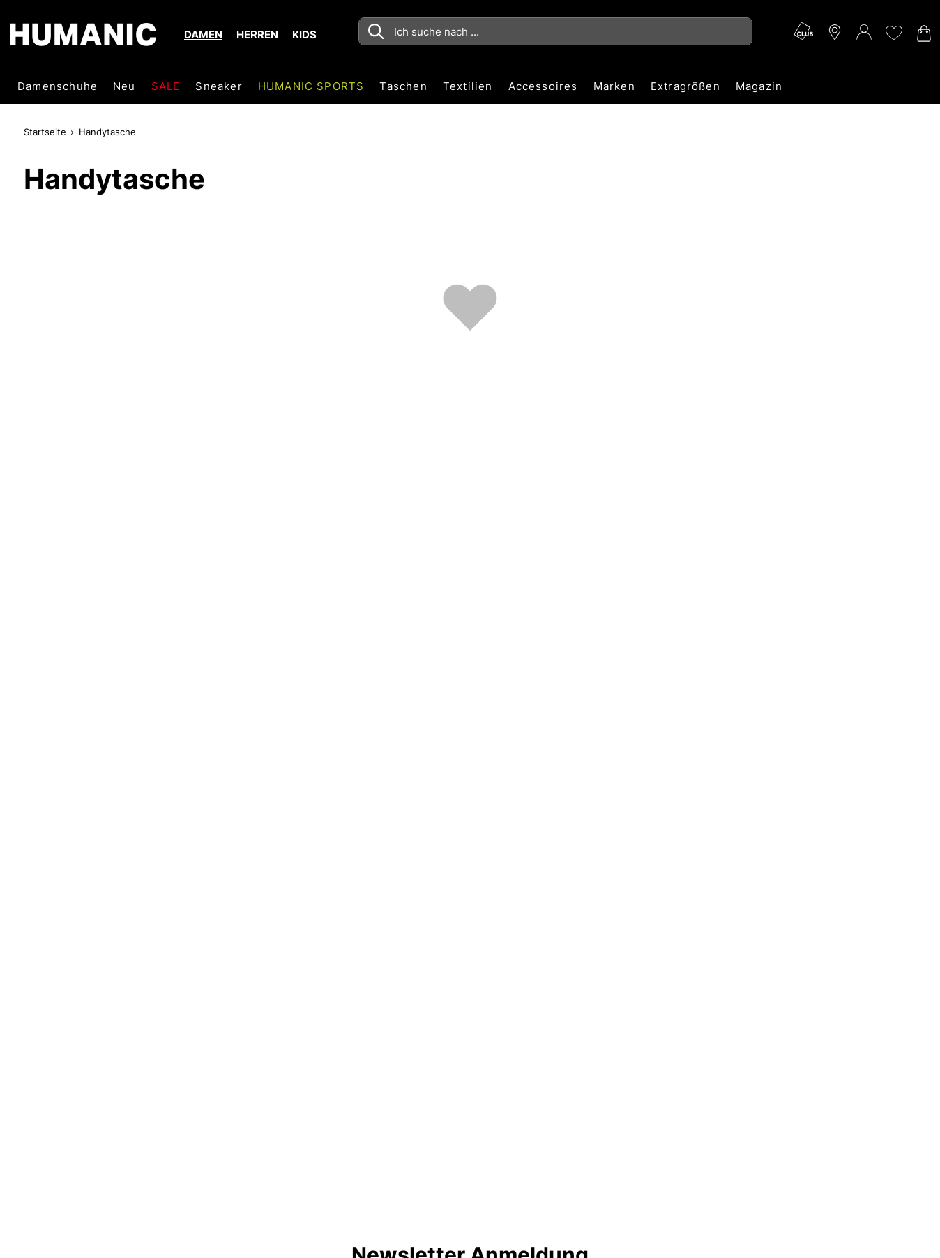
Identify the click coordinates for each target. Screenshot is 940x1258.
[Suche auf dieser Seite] (555, 31)
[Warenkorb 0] (922, 33)
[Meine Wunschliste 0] (893, 32)
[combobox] (555, 31)
